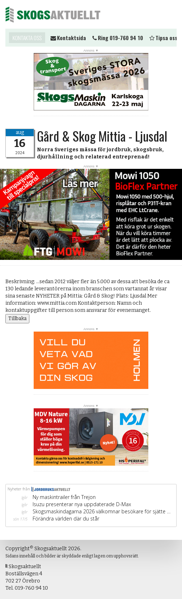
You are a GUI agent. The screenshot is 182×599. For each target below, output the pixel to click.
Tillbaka (17, 318)
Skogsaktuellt (52, 14)
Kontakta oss (27, 38)
